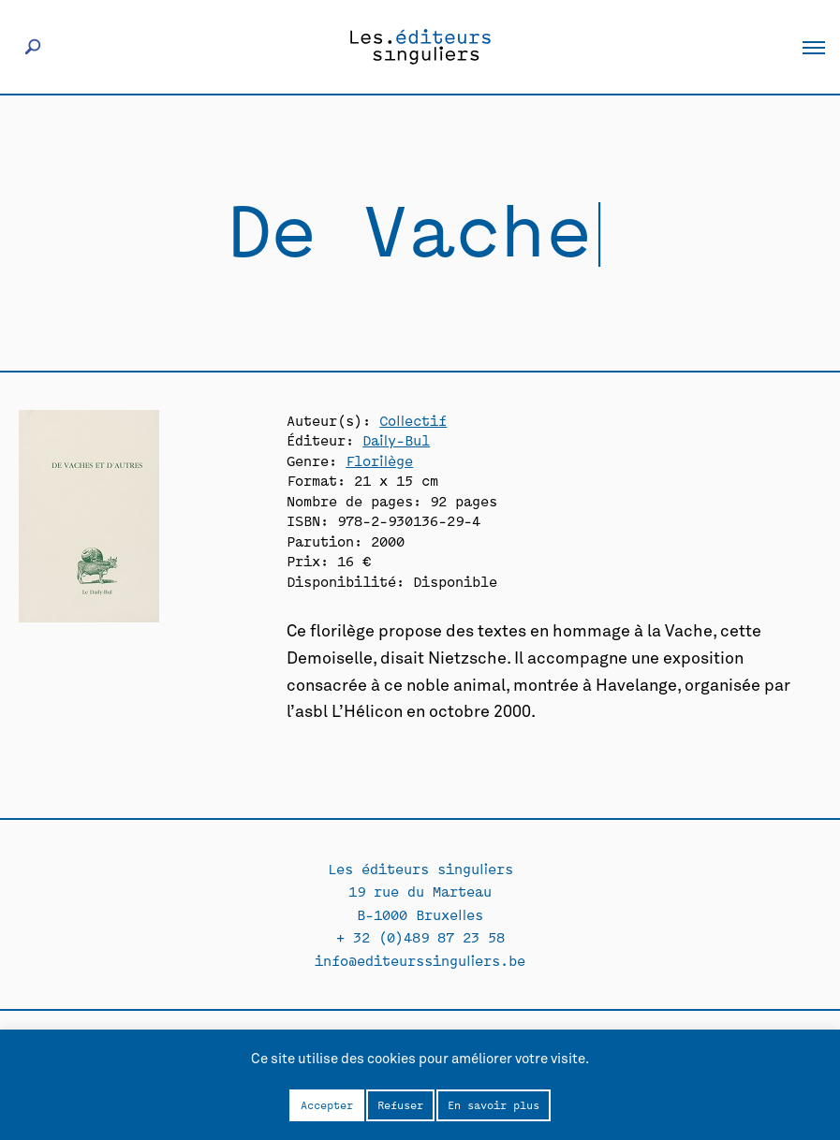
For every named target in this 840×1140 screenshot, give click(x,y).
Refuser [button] (400, 1104)
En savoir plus (493, 1104)
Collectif (413, 420)
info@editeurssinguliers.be (420, 960)
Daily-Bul (396, 439)
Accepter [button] (327, 1104)
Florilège (379, 460)
